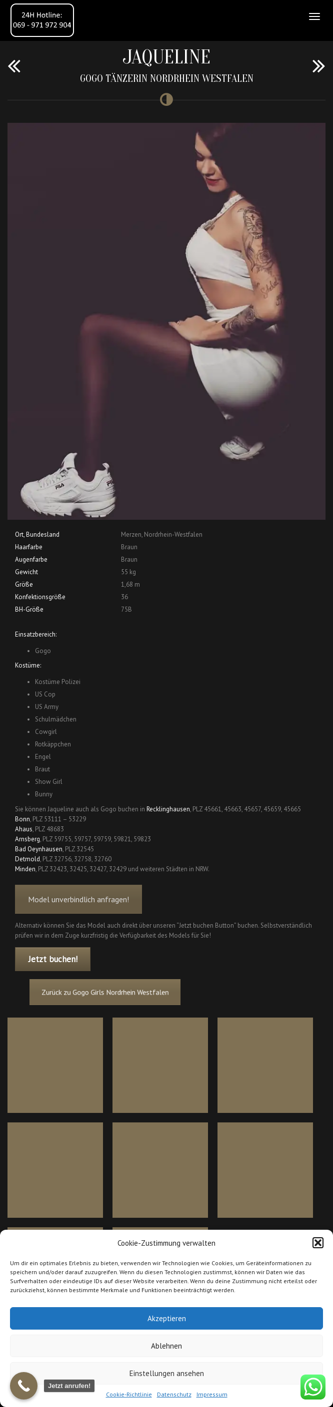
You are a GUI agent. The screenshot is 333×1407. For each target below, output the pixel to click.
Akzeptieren (167, 1318)
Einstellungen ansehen (167, 1373)
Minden (25, 869)
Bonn (22, 819)
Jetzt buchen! (53, 959)
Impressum (212, 1394)
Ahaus (23, 829)
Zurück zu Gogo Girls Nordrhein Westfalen (127, 992)
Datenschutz (174, 1394)
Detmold (27, 859)
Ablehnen (166, 1346)
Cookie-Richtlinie (129, 1394)
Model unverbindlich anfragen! (78, 912)
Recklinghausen (168, 809)
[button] (318, 1243)
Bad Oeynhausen (38, 849)
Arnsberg (27, 839)
